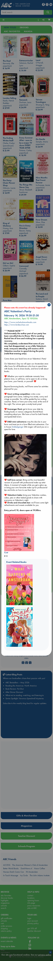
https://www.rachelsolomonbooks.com (20, 322)
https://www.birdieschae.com (16, 324)
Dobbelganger (18, 426)
